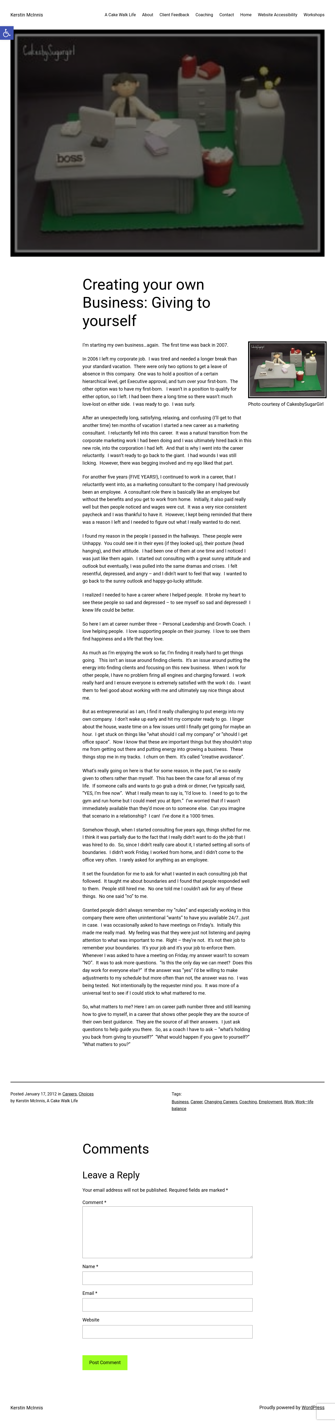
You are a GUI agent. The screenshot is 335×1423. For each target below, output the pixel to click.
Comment (94, 1202)
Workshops (314, 14)
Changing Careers (220, 1101)
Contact (226, 14)
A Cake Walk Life (120, 14)
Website (90, 1320)
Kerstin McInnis (26, 15)
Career (197, 1101)
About (147, 14)
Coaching (204, 14)
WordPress (313, 1407)
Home (246, 14)
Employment (270, 1101)
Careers (69, 1094)
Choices (86, 1094)
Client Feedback (174, 14)
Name (90, 1266)
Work (289, 1101)
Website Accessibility (277, 14)
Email (89, 1293)
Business (180, 1101)
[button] (7, 33)
